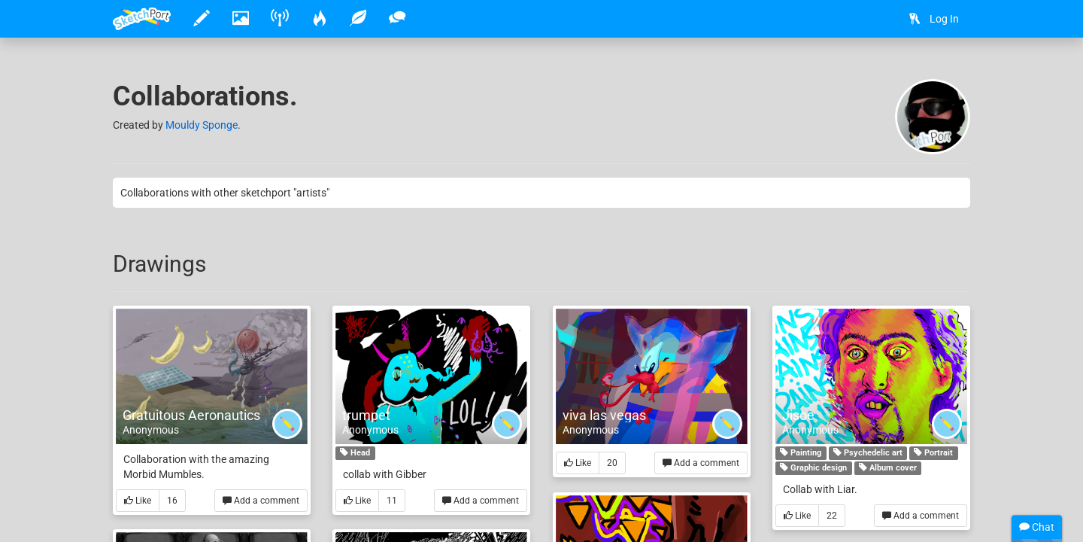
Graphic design (813, 468)
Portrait (933, 453)
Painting (800, 453)
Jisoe (798, 415)
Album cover (888, 468)
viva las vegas (604, 415)
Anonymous (151, 430)
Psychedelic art (867, 453)
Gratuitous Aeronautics (191, 415)
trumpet (366, 415)
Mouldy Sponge (201, 125)
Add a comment (261, 501)
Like (137, 501)
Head (355, 453)
